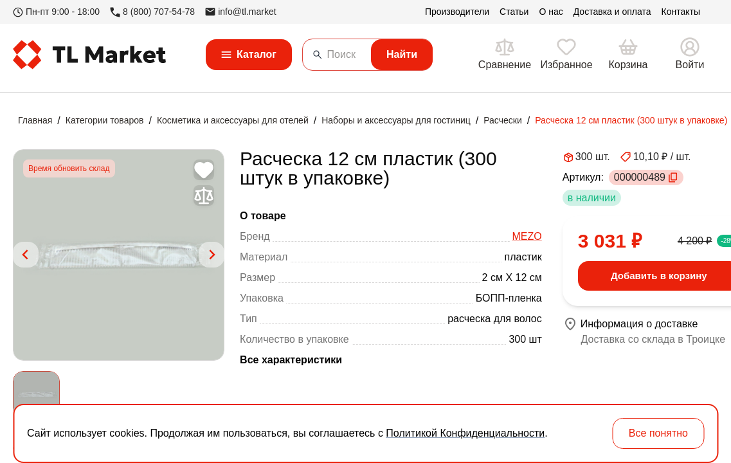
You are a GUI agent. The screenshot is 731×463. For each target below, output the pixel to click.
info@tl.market (240, 11)
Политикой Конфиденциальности (465, 433)
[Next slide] (211, 255)
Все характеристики (291, 359)
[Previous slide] (26, 255)
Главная (35, 120)
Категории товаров (105, 120)
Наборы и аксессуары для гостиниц (396, 120)
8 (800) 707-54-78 (152, 11)
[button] (36, 394)
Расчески (502, 120)
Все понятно (658, 433)
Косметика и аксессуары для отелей (233, 120)
